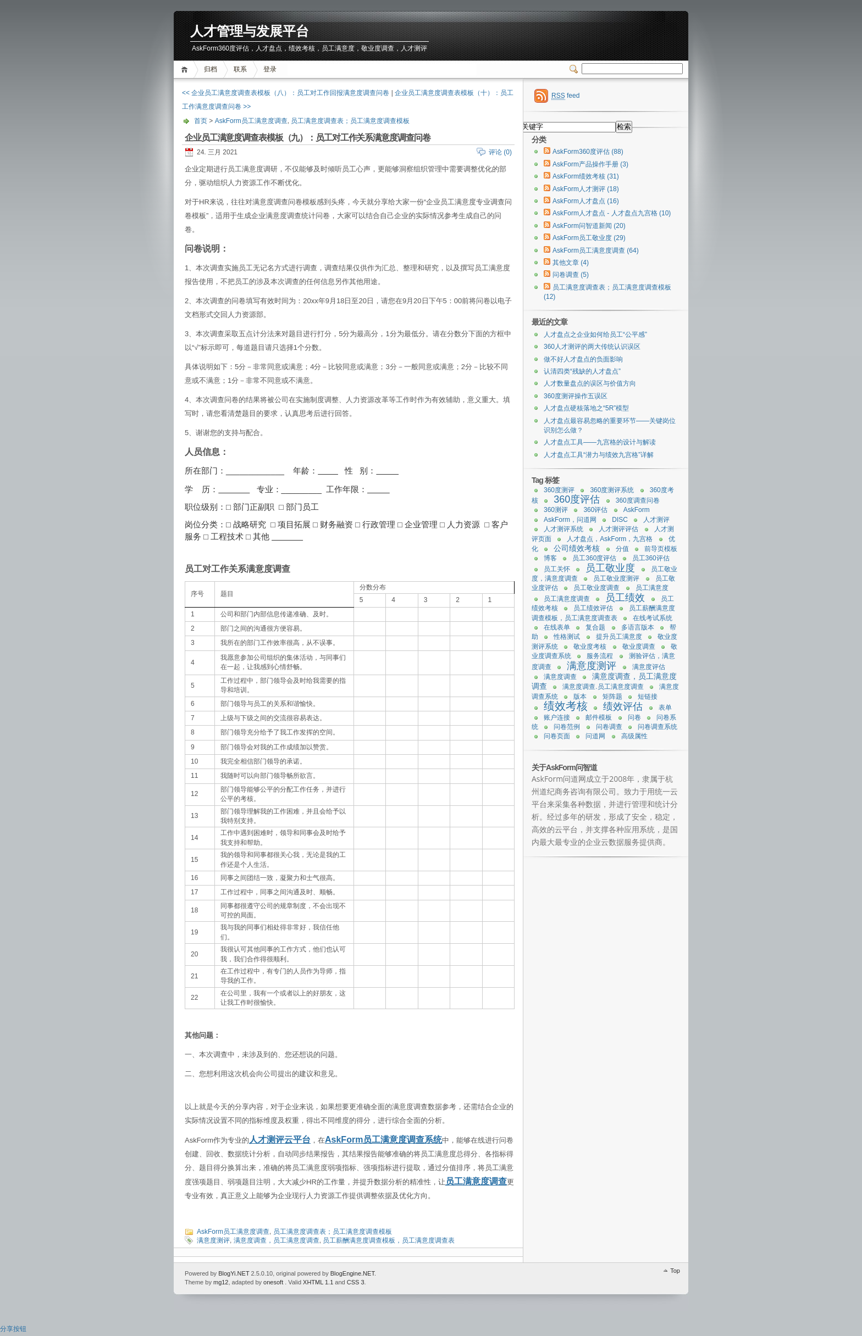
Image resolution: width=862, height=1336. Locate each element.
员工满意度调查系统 (402, 1139)
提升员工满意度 (619, 637)
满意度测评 (213, 1240)
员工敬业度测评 (616, 578)
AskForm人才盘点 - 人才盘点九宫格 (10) (611, 213)
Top (675, 1270)
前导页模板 (660, 549)
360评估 (595, 510)
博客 (550, 558)
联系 (240, 69)
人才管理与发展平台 (249, 31)
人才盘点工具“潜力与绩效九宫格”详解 (599, 455)
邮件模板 (598, 717)
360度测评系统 (612, 490)
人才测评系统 (563, 529)
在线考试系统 (652, 618)
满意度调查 (560, 677)
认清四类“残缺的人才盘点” (582, 371)
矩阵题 (612, 696)
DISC (620, 520)
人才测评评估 (618, 529)
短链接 (647, 696)
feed (565, 96)
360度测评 (559, 490)
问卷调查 (609, 727)
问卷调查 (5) (570, 275)
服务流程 (600, 656)
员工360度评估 (594, 558)
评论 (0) (500, 152)
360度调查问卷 (638, 500)
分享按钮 (13, 1329)
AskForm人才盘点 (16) (585, 201)
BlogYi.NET (233, 1273)
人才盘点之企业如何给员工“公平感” (595, 334)
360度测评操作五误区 (575, 396)
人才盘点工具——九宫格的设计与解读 (600, 442)
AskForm (344, 1139)
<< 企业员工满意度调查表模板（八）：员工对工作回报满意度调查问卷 (285, 93)
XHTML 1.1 (318, 1282)
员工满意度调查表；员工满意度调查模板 (350, 121)
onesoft (273, 1282)
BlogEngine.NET (352, 1273)
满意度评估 (648, 667)
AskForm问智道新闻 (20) (589, 226)
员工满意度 (652, 588)
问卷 (634, 717)
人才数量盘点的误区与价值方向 (590, 383)
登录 (270, 69)
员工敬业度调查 (596, 588)
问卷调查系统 (657, 727)
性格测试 (567, 637)
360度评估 (577, 499)
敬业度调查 (638, 646)
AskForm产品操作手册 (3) (590, 164)
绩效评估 (623, 706)
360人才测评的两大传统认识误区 (592, 346)
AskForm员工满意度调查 (251, 121)
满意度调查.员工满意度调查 (602, 687)
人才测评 (656, 520)
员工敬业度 (610, 568)
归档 (210, 69)
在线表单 (557, 627)
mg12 (221, 1282)
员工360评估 (651, 558)
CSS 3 (355, 1282)
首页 (186, 69)
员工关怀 (557, 569)
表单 (665, 707)
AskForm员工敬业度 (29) (589, 238)
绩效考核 (566, 706)
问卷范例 (567, 727)
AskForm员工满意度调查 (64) (595, 250)
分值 (622, 549)
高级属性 (634, 736)
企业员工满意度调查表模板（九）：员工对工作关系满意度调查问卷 (307, 137)
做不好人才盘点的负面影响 (583, 359)
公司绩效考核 (577, 548)
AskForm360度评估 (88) (587, 151)
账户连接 (557, 717)
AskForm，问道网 (570, 520)
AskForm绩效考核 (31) (585, 176)
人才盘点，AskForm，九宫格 (610, 539)
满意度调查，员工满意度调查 (276, 1240)
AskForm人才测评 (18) (585, 189)
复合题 (595, 627)
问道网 (595, 736)
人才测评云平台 (280, 1139)
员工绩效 (625, 597)
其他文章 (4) (570, 262)
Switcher (576, 69)
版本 (580, 696)
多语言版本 (637, 627)
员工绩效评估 (593, 608)
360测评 (556, 510)
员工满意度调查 (476, 1181)
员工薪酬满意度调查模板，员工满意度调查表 (389, 1240)
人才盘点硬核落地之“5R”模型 (586, 408)
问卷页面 (557, 736)
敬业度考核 (589, 646)
